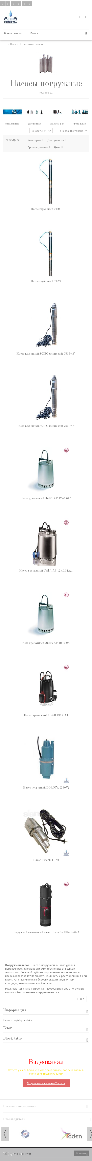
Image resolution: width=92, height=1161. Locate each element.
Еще (80, 999)
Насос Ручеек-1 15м (46, 860)
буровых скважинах (50, 979)
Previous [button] (5, 1134)
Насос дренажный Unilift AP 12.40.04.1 (46, 498)
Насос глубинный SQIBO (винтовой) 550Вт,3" (46, 353)
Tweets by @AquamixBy (17, 1020)
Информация (14, 1010)
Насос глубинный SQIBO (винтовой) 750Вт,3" (46, 426)
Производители (14, 1119)
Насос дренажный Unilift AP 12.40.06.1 (46, 643)
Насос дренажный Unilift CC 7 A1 (46, 715)
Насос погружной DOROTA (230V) (46, 787)
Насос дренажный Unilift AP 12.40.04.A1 (46, 570)
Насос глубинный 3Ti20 (46, 209)
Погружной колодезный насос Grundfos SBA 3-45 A (46, 932)
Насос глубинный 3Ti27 (46, 281)
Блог (7, 1028)
